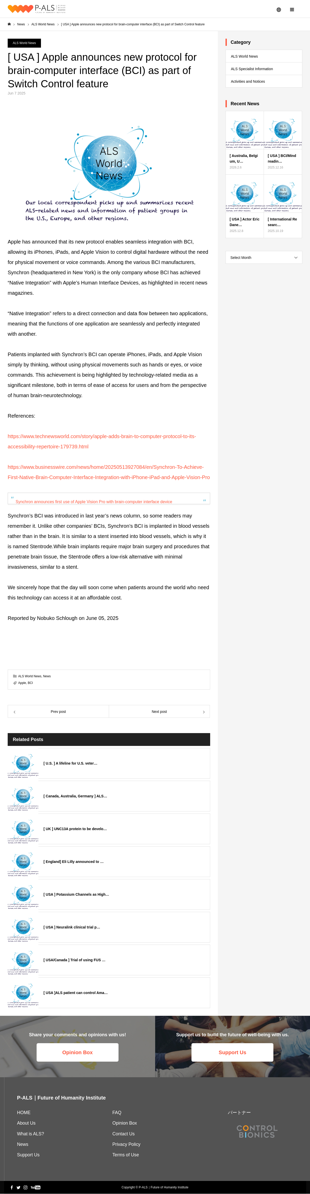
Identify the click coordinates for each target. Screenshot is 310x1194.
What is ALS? (30, 1134)
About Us (26, 1123)
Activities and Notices (248, 82)
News (47, 676)
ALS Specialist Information (252, 69)
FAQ (116, 1112)
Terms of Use (125, 1155)
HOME (24, 1112)
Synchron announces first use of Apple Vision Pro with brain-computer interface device (94, 502)
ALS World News (24, 43)
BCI (30, 683)
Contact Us (123, 1134)
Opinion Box (77, 1052)
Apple (22, 683)
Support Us (232, 1052)
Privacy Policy (126, 1144)
